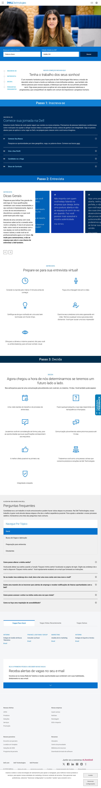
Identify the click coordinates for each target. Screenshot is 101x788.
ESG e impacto (56, 722)
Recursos (54, 737)
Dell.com (6, 763)
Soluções (6, 719)
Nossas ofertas (8, 708)
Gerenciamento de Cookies (65, 769)
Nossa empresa (56, 708)
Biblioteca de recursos (58, 748)
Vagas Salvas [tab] (82, 623)
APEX (5, 712)
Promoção (6, 726)
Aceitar (90, 775)
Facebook (68, 764)
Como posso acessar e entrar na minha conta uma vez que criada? (50, 594)
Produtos (6, 715)
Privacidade (82, 769)
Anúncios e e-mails (37, 769)
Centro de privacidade (58, 744)
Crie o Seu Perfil (52, 150)
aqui (78, 143)
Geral (8, 531)
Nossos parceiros (9, 737)
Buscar (89, 54)
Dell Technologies (20, 763)
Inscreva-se (11, 71)
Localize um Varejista (10, 744)
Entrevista (11, 76)
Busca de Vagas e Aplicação (16, 538)
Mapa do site (22, 769)
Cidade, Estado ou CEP (49, 50)
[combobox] (60, 54)
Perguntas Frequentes (11, 88)
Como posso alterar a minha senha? (50, 562)
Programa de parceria (10, 751)
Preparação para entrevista (16, 544)
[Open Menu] (2, 3)
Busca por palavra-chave (11, 50)
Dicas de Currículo (52, 166)
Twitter (64, 764)
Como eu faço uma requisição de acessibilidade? (50, 602)
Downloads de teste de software (61, 751)
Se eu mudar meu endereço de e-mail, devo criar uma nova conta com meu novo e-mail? (50, 576)
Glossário (54, 741)
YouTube (81, 764)
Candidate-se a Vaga (52, 158)
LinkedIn (72, 764)
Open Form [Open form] (50, 685)
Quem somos (55, 712)
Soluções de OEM (9, 748)
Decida (9, 81)
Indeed (86, 764)
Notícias (54, 715)
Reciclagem (55, 719)
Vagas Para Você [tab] (19, 623)
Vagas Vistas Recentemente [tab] (50, 623)
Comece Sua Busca (52, 138)
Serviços (6, 722)
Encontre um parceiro (10, 741)
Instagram (77, 764)
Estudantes (10, 551)
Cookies (49, 769)
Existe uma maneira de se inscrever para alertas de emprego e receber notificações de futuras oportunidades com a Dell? (50, 585)
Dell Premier (34, 763)
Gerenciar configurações (90, 783)
